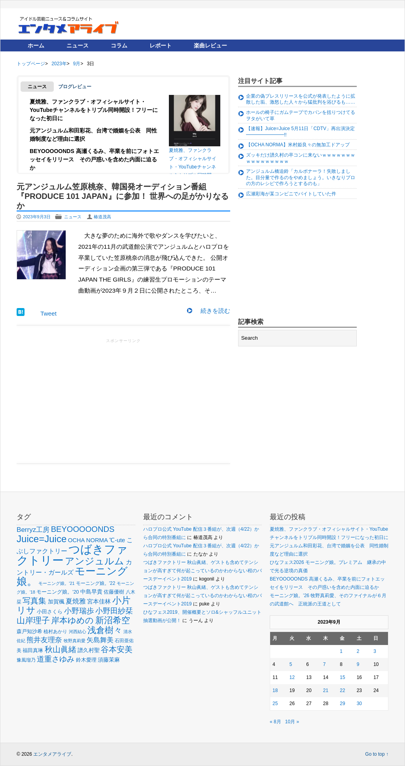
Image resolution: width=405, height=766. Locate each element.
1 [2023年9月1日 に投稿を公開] (341, 651)
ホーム (36, 45)
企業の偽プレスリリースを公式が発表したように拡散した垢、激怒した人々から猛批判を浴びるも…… (300, 99)
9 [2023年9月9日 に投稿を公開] (358, 664)
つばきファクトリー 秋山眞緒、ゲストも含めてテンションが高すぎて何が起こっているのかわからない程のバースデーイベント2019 (202, 571)
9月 (77, 63)
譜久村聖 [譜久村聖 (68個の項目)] (89, 650)
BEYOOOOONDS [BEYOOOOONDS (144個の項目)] (83, 529)
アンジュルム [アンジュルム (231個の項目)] (94, 561)
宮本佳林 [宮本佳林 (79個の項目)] (99, 601)
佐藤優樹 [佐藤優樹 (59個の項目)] (114, 592)
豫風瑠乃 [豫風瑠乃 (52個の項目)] (26, 659)
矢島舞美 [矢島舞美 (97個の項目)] (100, 640)
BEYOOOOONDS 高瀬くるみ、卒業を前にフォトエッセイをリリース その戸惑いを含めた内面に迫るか (94, 159)
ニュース (77, 45)
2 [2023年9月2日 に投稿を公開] (358, 651)
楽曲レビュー (210, 45)
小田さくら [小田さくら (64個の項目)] (49, 612)
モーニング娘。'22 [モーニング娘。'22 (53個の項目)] (95, 583)
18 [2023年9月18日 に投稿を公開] (275, 690)
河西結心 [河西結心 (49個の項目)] (77, 631)
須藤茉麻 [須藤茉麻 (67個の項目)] (109, 659)
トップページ (31, 63)
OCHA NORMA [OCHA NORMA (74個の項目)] (88, 540)
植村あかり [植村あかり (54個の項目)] (55, 631)
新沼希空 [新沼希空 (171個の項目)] (112, 620)
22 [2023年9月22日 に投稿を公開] (342, 690)
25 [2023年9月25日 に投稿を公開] (275, 703)
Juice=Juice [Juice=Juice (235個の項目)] (41, 538)
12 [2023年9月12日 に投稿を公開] (292, 677)
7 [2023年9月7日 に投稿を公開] (324, 664)
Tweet (48, 313)
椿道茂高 (102, 216)
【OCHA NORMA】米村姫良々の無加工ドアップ (298, 145)
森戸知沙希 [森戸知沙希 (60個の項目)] (29, 631)
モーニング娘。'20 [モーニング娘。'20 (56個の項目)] (57, 592)
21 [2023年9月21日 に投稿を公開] (325, 690)
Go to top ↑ (376, 754)
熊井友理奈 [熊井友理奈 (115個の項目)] (44, 640)
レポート (161, 45)
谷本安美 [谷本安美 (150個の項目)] (116, 649)
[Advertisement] (123, 400)
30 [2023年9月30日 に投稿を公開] (359, 703)
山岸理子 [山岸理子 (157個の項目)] (33, 620)
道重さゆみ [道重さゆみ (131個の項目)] (55, 658)
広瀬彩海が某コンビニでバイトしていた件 (291, 194)
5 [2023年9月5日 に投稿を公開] (291, 664)
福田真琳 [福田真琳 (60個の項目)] (33, 650)
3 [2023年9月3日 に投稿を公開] (374, 651)
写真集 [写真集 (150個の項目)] (34, 600)
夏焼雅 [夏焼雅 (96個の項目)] (76, 601)
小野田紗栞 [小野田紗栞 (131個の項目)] (114, 610)
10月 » (292, 721)
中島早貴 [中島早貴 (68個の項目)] (91, 591)
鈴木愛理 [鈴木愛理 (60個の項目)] (86, 660)
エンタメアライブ (52, 754)
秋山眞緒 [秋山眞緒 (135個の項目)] (60, 649)
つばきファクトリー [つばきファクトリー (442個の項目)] (72, 555)
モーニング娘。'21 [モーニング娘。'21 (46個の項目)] (56, 583)
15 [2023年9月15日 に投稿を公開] (342, 677)
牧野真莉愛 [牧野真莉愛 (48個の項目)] (74, 640)
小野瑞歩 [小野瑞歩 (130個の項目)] (79, 610)
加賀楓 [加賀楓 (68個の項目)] (56, 601)
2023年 (58, 63)
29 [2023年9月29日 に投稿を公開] (342, 703)
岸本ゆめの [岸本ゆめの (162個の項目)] (72, 620)
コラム (119, 45)
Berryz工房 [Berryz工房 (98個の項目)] (33, 529)
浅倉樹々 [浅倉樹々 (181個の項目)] (104, 630)
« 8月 (275, 721)
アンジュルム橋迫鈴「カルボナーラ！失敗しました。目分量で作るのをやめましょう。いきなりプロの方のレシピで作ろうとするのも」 (300, 177)
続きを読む (215, 310)
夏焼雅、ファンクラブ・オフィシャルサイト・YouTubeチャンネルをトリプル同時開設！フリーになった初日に (94, 109)
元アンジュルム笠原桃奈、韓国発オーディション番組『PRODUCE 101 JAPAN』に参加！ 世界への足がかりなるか (123, 196)
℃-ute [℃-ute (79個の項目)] (117, 540)
